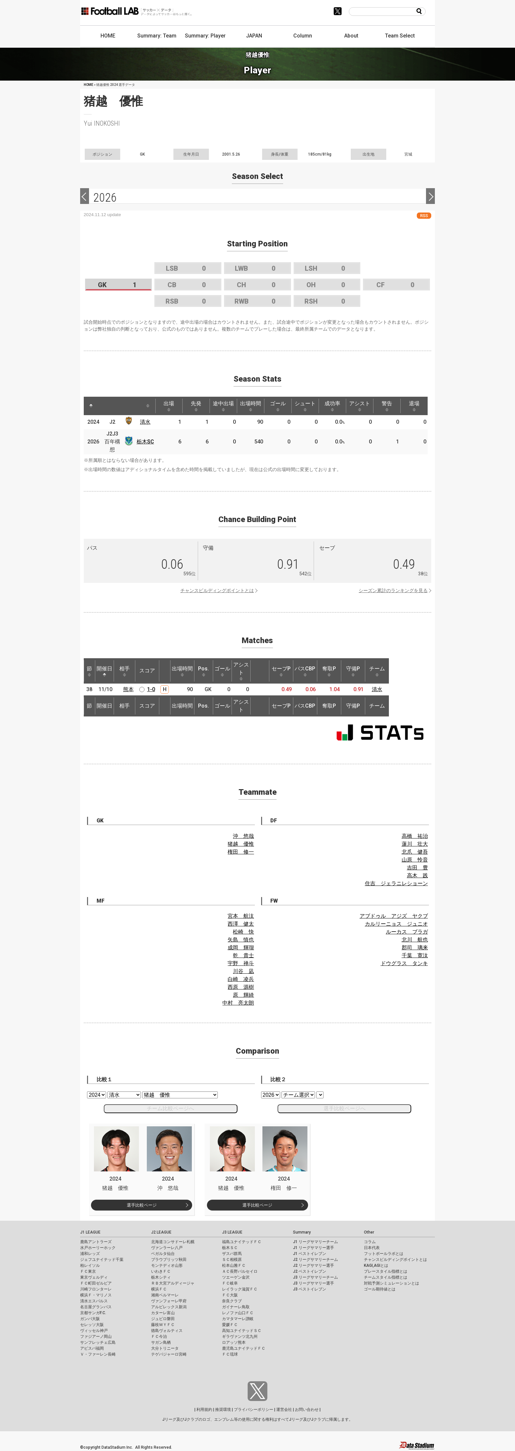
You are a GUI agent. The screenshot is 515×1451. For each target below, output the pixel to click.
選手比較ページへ (345, 1108)
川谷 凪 (243, 971)
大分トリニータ (165, 1348)
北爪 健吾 (415, 852)
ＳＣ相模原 (232, 1259)
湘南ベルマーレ (165, 1295)
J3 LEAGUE (232, 1232)
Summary (302, 1232)
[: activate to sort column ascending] (105, 406)
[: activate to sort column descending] (91, 406)
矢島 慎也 (241, 940)
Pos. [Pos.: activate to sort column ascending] (203, 671)
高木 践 (417, 875)
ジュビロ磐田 (163, 1318)
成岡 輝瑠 (241, 947)
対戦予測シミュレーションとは (391, 1283)
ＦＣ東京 (88, 1271)
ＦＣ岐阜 (230, 1283)
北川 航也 (415, 940)
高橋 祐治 (415, 836)
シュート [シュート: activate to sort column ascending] (305, 406)
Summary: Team (156, 36)
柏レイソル (90, 1265)
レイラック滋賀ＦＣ (240, 1289)
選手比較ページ (142, 1205)
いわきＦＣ (161, 1271)
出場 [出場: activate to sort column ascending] (169, 406)
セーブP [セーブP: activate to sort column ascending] (281, 671)
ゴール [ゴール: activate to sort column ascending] (278, 406)
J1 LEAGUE (90, 1232)
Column (302, 36)
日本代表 (372, 1247)
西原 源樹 (241, 987)
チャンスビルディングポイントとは (217, 590)
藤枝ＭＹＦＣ (163, 1324)
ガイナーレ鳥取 (236, 1307)
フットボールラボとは (383, 1253)
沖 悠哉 (243, 836)
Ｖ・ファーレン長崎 (98, 1354)
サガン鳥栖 (161, 1342)
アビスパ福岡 (92, 1348)
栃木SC (145, 441)
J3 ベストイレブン (309, 1289)
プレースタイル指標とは (385, 1271)
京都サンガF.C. (93, 1313)
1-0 (151, 689)
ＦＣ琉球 (230, 1354)
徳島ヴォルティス (167, 1330)
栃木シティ (161, 1277)
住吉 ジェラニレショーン (396, 883)
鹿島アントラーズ (96, 1241)
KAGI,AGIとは (376, 1265)
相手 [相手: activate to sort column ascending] (124, 671)
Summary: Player (205, 36)
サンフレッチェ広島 (98, 1342)
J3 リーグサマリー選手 (313, 1283)
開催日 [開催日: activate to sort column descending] (104, 671)
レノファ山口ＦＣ (238, 1313)
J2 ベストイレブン (309, 1271)
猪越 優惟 (241, 844)
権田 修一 (241, 852)
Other (369, 1232)
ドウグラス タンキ (404, 963)
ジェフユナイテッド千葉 (101, 1259)
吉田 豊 (417, 867)
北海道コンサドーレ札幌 (172, 1241)
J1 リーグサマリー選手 (313, 1247)
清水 (145, 422)
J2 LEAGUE (161, 1232)
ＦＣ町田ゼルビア (96, 1283)
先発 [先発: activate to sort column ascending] (196, 406)
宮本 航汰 (241, 916)
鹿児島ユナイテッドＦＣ (243, 1348)
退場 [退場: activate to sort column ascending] (414, 406)
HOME (108, 36)
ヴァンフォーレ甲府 (169, 1301)
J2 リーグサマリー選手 (313, 1265)
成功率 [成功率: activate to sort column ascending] (332, 406)
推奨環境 (223, 1409)
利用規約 (204, 1409)
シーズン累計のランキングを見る (393, 590)
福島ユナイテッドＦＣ (241, 1241)
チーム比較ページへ (170, 1108)
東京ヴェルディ (94, 1277)
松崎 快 (243, 932)
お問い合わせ (307, 1409)
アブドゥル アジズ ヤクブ (394, 916)
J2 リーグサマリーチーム (315, 1259)
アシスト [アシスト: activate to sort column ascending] (359, 406)
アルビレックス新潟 (169, 1307)
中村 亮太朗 (238, 1003)
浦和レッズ (90, 1253)
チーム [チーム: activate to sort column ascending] (377, 671)
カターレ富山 (163, 1313)
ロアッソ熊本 (234, 1342)
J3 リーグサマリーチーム (315, 1277)
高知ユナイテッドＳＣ (241, 1330)
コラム (370, 1241)
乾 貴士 (243, 955)
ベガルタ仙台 (163, 1253)
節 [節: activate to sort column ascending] (89, 671)
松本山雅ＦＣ (234, 1265)
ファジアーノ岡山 (96, 1336)
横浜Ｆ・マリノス (96, 1295)
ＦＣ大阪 (230, 1295)
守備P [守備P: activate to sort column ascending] (353, 671)
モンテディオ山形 (167, 1265)
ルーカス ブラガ (407, 932)
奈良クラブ (232, 1301)
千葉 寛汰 (415, 955)
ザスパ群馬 (232, 1253)
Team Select (400, 36)
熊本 (128, 689)
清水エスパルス (94, 1301)
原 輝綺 (243, 995)
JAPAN (254, 36)
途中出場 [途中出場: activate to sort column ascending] (223, 406)
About (351, 36)
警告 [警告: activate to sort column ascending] (387, 406)
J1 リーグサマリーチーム (315, 1241)
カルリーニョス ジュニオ (396, 924)
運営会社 (284, 1409)
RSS (424, 215)
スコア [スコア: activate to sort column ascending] (147, 670)
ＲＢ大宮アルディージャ (172, 1283)
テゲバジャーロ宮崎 (169, 1354)
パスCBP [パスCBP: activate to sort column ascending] (305, 671)
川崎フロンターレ (96, 1289)
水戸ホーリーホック (98, 1247)
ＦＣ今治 (159, 1336)
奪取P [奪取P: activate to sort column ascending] (329, 671)
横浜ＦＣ (159, 1289)
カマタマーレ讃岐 (238, 1318)
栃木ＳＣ (230, 1247)
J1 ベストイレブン (309, 1253)
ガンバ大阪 (90, 1318)
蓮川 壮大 (415, 844)
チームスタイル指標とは (385, 1277)
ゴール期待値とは (379, 1289)
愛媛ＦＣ (230, 1324)
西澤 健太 (241, 924)
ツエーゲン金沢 (236, 1277)
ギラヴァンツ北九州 (240, 1336)
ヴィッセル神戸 (94, 1330)
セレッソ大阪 (92, 1324)
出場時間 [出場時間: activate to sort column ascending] (250, 406)
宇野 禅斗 (241, 963)
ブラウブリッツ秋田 (169, 1259)
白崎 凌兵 (241, 979)
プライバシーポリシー (253, 1409)
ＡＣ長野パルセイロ (240, 1271)
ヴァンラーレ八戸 (167, 1247)
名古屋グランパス (96, 1307)
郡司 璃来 (415, 947)
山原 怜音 (415, 860)
